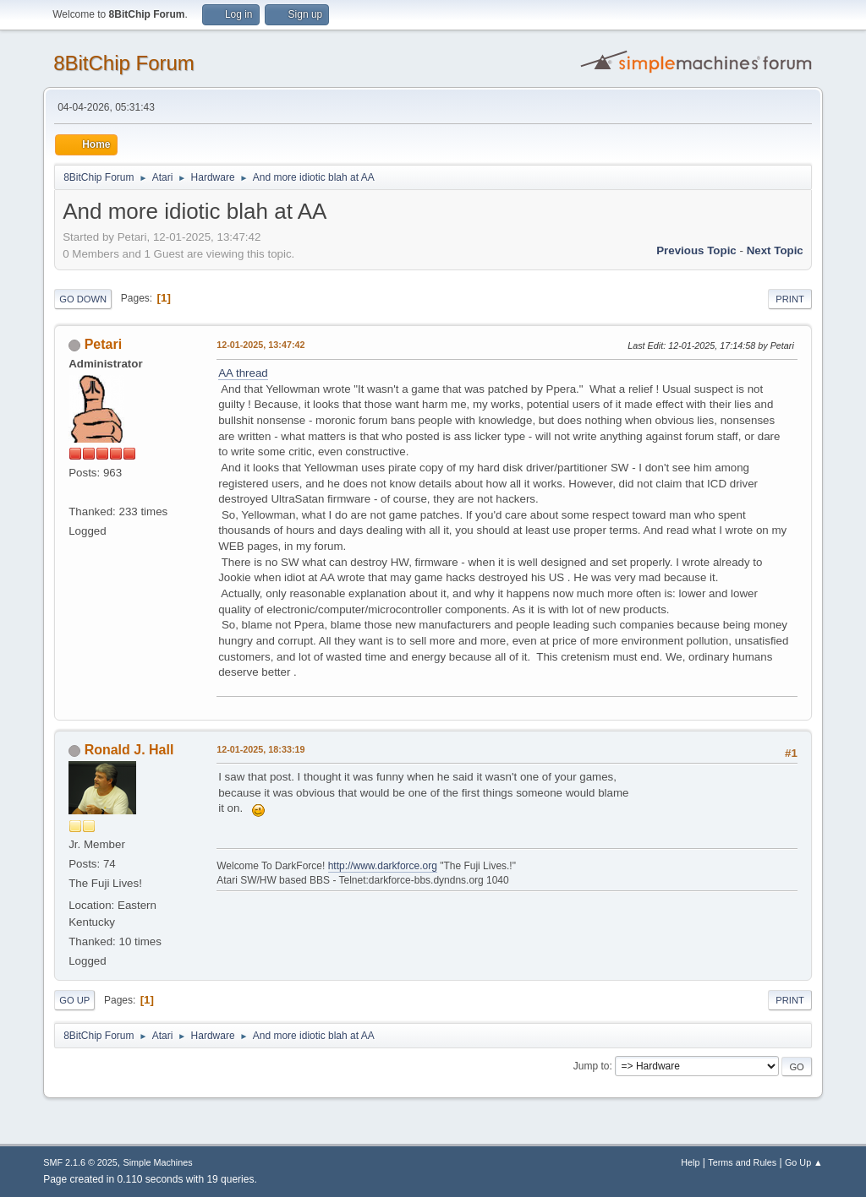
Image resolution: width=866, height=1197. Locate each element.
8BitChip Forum (124, 63)
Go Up (74, 1000)
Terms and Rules (742, 1162)
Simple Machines (158, 1162)
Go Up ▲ (804, 1162)
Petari (103, 344)
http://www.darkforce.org (382, 866)
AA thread (243, 373)
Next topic (775, 250)
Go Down (83, 299)
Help (690, 1162)
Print (790, 299)
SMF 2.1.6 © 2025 (80, 1162)
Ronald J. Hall (129, 750)
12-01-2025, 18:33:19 (260, 749)
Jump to (591, 1066)
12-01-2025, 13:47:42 (260, 345)
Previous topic (696, 250)
